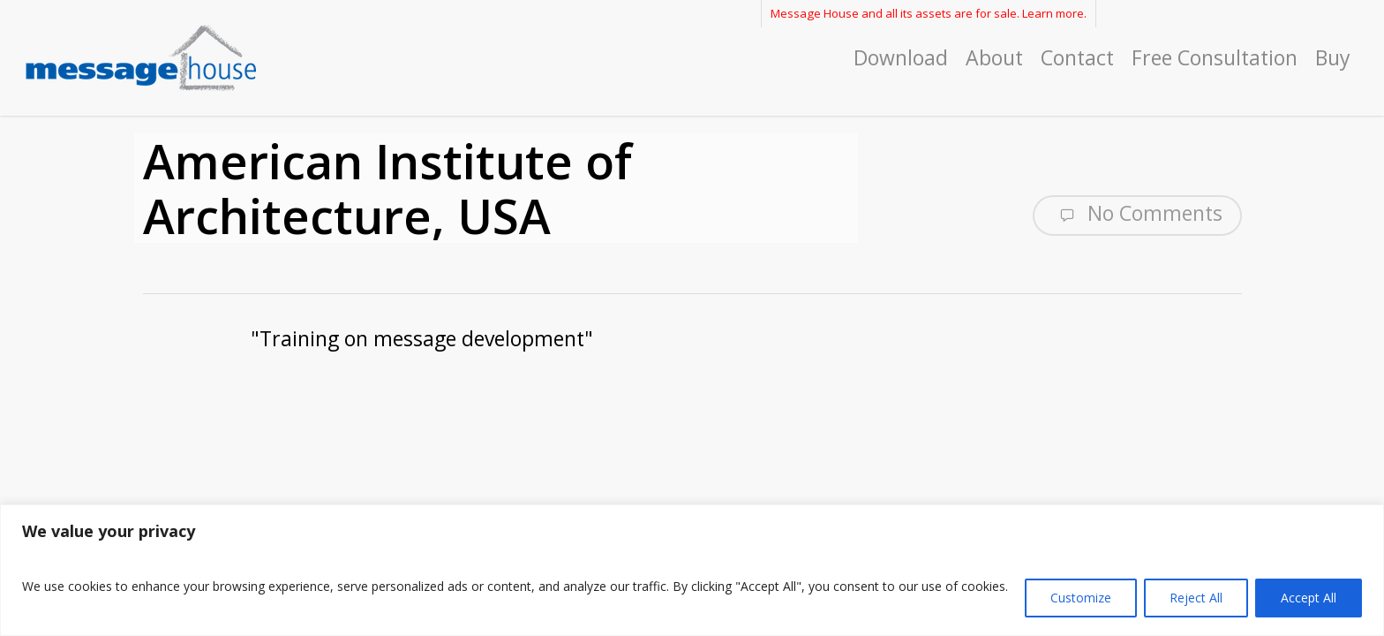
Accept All (1308, 597)
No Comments (1137, 214)
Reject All (1196, 597)
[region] (692, 570)
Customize (1080, 597)
